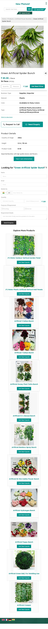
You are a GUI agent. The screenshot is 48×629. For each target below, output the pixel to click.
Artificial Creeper (24, 605)
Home (4, 19)
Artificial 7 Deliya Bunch (24, 353)
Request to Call (11, 124)
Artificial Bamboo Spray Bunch (24, 447)
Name (3, 172)
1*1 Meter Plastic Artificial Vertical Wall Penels (24, 290)
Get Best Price (37, 86)
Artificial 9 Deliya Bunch (24, 321)
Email (2, 181)
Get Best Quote (24, 262)
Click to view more (6, 117)
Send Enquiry (32, 124)
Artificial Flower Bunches (23, 19)
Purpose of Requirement (8, 205)
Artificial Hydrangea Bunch (24, 510)
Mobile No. (4, 189)
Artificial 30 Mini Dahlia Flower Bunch (24, 479)
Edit (25, 86)
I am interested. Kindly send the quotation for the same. (24, 216)
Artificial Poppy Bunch (24, 542)
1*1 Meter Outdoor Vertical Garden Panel (24, 258)
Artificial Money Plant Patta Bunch (24, 384)
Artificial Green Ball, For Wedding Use (24, 574)
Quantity (3, 197)
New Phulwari (23, 4)
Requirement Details (7, 213)
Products (11, 19)
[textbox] (16, 86)
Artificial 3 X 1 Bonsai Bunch (24, 416)
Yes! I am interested (24, 159)
